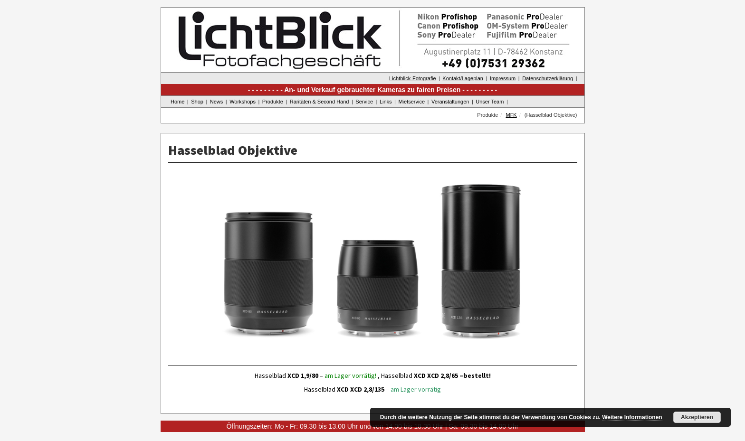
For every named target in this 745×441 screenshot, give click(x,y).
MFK (511, 115)
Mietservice (411, 101)
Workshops (242, 101)
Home (177, 101)
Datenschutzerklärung (547, 78)
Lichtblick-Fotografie (412, 78)
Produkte (272, 101)
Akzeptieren (697, 417)
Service (364, 101)
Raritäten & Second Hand (319, 101)
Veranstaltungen (450, 101)
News (216, 101)
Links (386, 101)
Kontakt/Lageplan (462, 78)
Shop (197, 101)
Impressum (503, 78)
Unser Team (490, 101)
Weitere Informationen (632, 417)
